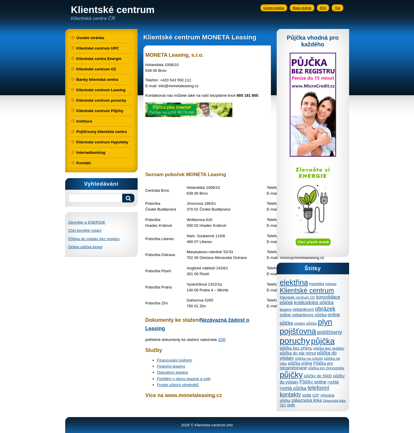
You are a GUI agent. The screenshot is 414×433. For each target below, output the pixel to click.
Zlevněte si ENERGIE (86, 222)
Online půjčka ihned (85, 247)
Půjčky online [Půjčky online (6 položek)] (313, 381)
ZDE (222, 339)
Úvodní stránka (273, 8)
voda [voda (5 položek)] (306, 395)
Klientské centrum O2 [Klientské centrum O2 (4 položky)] (297, 297)
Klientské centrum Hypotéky (102, 142)
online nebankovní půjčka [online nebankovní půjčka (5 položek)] (303, 315)
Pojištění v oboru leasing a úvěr (184, 379)
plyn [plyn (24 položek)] (325, 321)
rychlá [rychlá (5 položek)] (333, 382)
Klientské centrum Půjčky (99, 111)
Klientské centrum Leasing (101, 90)
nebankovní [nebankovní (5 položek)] (303, 309)
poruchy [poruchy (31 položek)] (295, 341)
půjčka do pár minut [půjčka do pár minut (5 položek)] (298, 353)
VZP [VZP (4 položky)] (315, 395)
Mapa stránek (302, 8)
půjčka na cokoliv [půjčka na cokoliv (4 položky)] (309, 358)
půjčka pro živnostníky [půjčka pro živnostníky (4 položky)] (326, 368)
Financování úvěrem (174, 360)
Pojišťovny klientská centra (101, 131)
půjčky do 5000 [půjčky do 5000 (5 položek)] (318, 376)
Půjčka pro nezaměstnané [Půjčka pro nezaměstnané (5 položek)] (306, 365)
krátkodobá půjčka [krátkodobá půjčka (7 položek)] (313, 302)
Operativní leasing (172, 372)
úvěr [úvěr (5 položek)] (291, 405)
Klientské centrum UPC (97, 48)
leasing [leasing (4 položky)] (285, 309)
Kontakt (83, 163)
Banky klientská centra (97, 79)
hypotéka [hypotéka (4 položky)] (316, 284)
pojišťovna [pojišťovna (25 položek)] (298, 331)
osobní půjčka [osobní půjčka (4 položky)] (305, 323)
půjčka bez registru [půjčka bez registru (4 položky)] (328, 348)
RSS (323, 8)
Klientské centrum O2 (96, 69)
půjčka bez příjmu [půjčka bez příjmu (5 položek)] (296, 348)
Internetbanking (90, 152)
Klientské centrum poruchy (101, 100)
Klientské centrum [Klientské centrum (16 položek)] (307, 290)
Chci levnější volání (85, 230)
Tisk (337, 8)
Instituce (84, 121)
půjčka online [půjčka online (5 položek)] (300, 363)
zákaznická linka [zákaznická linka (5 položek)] (306, 400)
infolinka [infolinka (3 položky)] (330, 284)
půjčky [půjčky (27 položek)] (291, 374)
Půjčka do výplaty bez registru (94, 239)
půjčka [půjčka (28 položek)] (323, 341)
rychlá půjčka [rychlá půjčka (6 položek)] (293, 388)
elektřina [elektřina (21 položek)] (294, 282)
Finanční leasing (171, 366)
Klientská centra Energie (99, 58)
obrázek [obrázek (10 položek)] (325, 309)
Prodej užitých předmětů (178, 385)
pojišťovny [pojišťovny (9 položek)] (329, 332)
